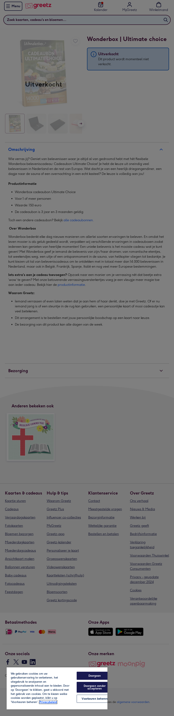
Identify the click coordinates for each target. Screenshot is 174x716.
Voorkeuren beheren (94, 698)
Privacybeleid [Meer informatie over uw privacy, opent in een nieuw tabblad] (48, 702)
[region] (57, 688)
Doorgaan (94, 675)
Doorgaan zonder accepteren (95, 687)
